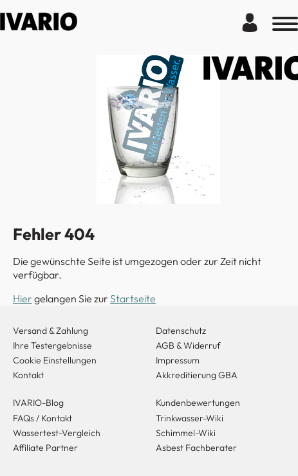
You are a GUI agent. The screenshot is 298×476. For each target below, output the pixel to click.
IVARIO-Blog (38, 402)
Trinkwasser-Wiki (189, 418)
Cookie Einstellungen (55, 360)
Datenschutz (181, 330)
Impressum (178, 360)
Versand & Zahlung (50, 330)
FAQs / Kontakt (42, 418)
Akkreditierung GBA (196, 375)
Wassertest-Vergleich (56, 433)
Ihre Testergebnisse (52, 345)
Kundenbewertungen (198, 402)
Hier (22, 298)
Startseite (133, 298)
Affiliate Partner (45, 447)
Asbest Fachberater (196, 447)
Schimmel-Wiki (186, 433)
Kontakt (28, 375)
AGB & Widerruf (188, 345)
